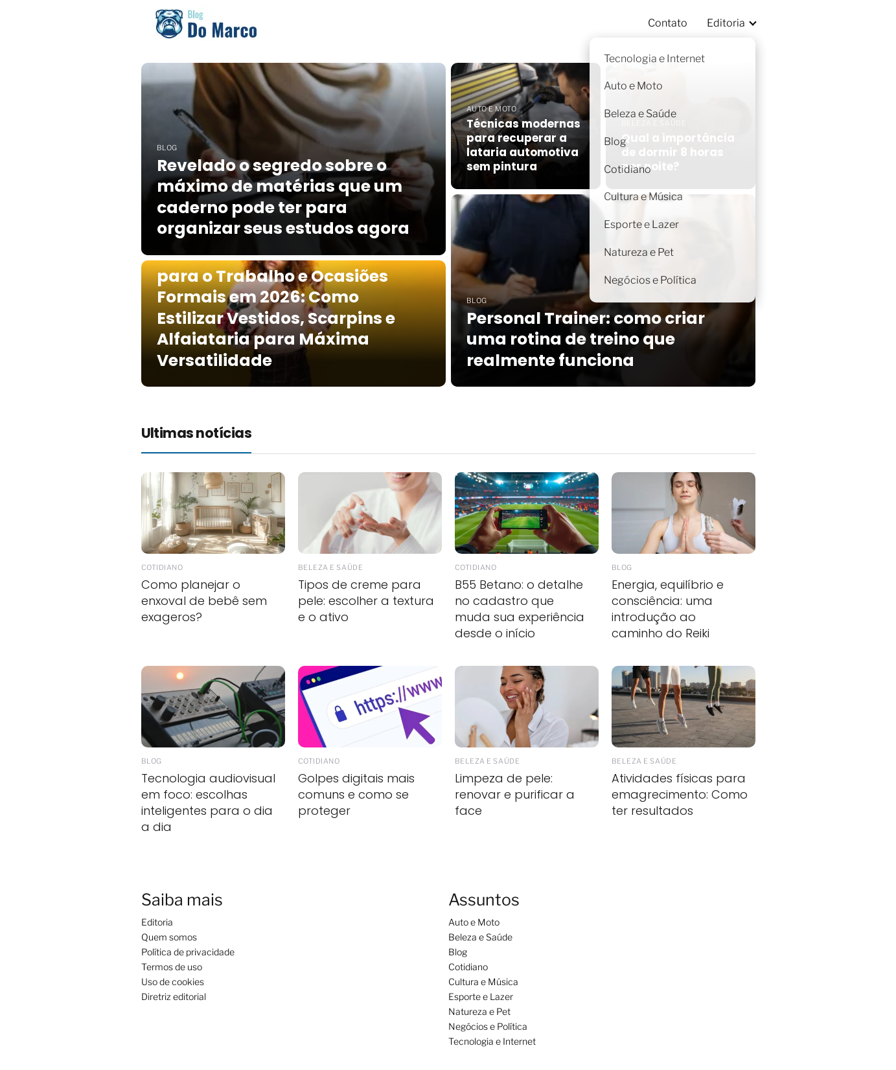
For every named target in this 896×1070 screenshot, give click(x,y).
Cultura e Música (483, 981)
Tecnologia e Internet (492, 1041)
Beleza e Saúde (480, 936)
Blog (457, 951)
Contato (667, 23)
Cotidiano (468, 966)
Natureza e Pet (479, 1011)
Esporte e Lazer (480, 996)
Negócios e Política (487, 1026)
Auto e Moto (474, 922)
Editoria (726, 23)
